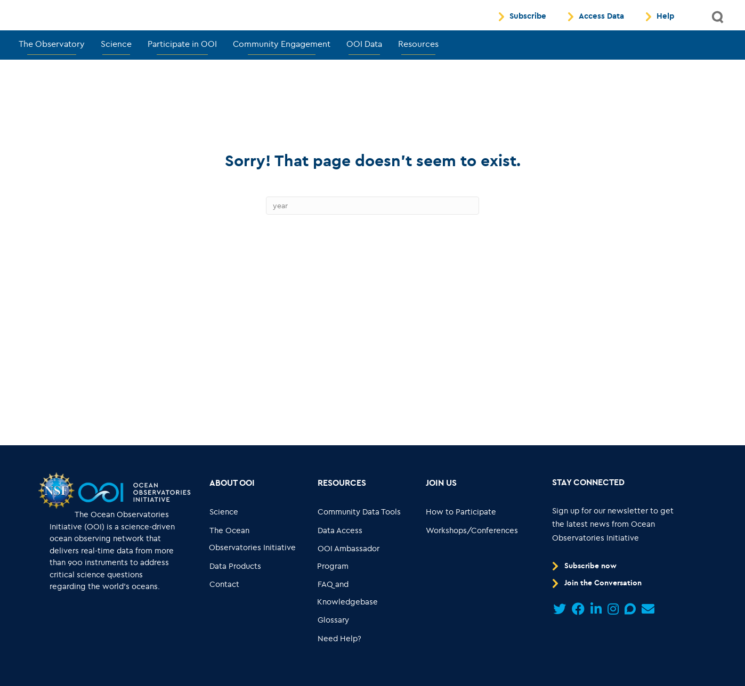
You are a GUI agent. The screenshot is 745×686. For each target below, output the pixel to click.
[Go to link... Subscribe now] (586, 590)
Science (116, 68)
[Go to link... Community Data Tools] (359, 536)
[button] (718, 30)
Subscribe (527, 28)
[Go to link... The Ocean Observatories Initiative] (256, 563)
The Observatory (52, 68)
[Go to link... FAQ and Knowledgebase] (364, 617)
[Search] (372, 230)
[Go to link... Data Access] (340, 555)
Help (665, 28)
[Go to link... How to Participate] (461, 536)
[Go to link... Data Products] (235, 590)
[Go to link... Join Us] (441, 507)
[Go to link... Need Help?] (339, 663)
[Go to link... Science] (224, 536)
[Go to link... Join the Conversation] (598, 608)
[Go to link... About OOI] (232, 507)
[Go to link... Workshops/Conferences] (472, 555)
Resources (418, 68)
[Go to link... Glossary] (333, 645)
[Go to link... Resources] (342, 507)
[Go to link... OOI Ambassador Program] (364, 582)
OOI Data (364, 68)
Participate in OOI (182, 68)
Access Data (601, 28)
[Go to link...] (56, 514)
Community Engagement (281, 68)
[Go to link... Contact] (224, 609)
